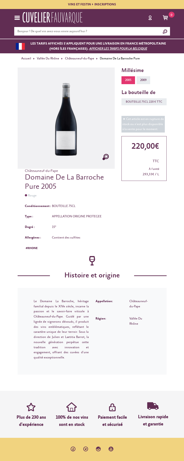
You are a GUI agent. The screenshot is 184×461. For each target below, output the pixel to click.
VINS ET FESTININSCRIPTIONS (92, 4)
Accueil (26, 58)
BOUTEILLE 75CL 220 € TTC (141, 101)
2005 (128, 80)
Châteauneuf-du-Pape (79, 58)
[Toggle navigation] (17, 18)
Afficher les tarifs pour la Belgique (118, 49)
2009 (143, 80)
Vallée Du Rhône (48, 58)
